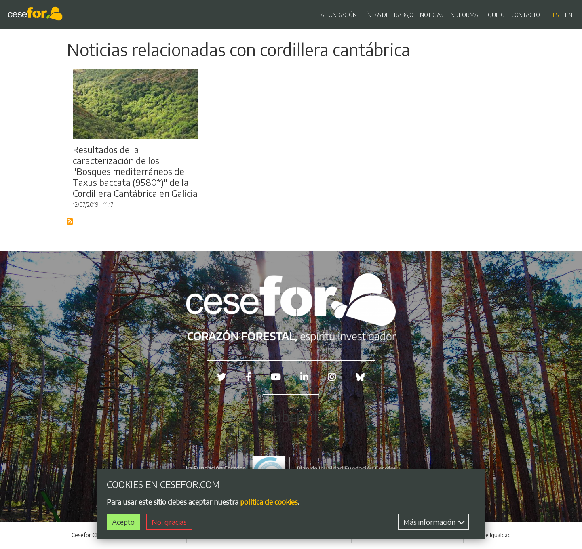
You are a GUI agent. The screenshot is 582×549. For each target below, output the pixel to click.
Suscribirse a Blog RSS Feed (70, 221)
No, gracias (169, 523)
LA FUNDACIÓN (337, 14)
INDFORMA (463, 14)
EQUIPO (495, 14)
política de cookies (269, 503)
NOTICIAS (431, 14)
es (556, 14)
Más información (434, 523)
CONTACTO (525, 14)
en (568, 14)
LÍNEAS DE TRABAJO (388, 14)
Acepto (123, 523)
